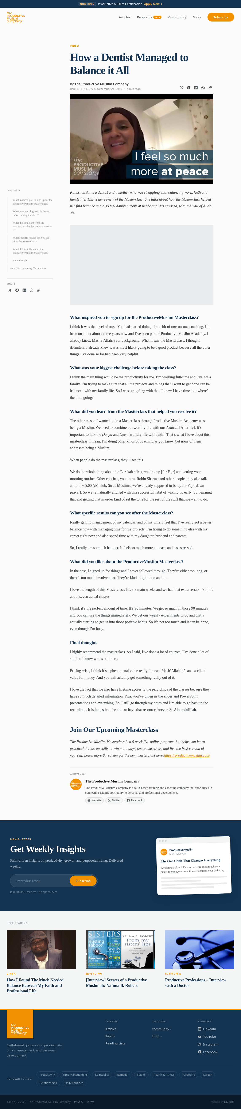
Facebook (207, 1052)
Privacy (78, 1102)
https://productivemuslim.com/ (187, 755)
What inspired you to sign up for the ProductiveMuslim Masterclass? (33, 201)
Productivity (47, 1075)
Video (74, 46)
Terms (90, 1102)
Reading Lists (115, 1043)
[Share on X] (181, 88)
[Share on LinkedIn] (196, 88)
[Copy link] (210, 88)
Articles (124, 17)
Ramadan (123, 1075)
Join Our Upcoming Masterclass (28, 268)
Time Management (75, 1075)
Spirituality (102, 1075)
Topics (110, 1036)
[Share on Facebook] (189, 88)
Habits (141, 1075)
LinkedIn (207, 1029)
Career (207, 1075)
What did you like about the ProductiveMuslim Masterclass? (30, 250)
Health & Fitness (163, 1075)
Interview (94, 974)
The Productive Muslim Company (102, 84)
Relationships (48, 1083)
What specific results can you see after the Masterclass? (31, 239)
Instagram (208, 1044)
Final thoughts (21, 260)
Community (177, 17)
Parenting (188, 1075)
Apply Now (153, 4)
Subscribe (220, 17)
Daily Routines (74, 1083)
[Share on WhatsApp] (203, 88)
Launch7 (229, 1102)
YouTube (207, 1036)
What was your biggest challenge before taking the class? (31, 213)
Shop (197, 17)
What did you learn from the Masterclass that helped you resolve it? (32, 226)
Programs (149, 17)
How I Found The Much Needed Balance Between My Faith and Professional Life (35, 985)
